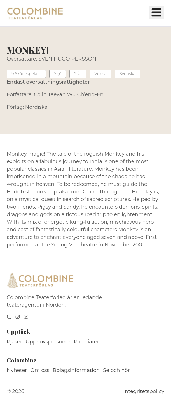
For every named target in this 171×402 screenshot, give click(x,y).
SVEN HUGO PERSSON (67, 59)
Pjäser (14, 342)
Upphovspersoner (48, 342)
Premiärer (86, 342)
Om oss (40, 370)
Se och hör (116, 370)
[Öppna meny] (156, 12)
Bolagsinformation (76, 370)
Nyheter (17, 370)
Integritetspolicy (143, 391)
